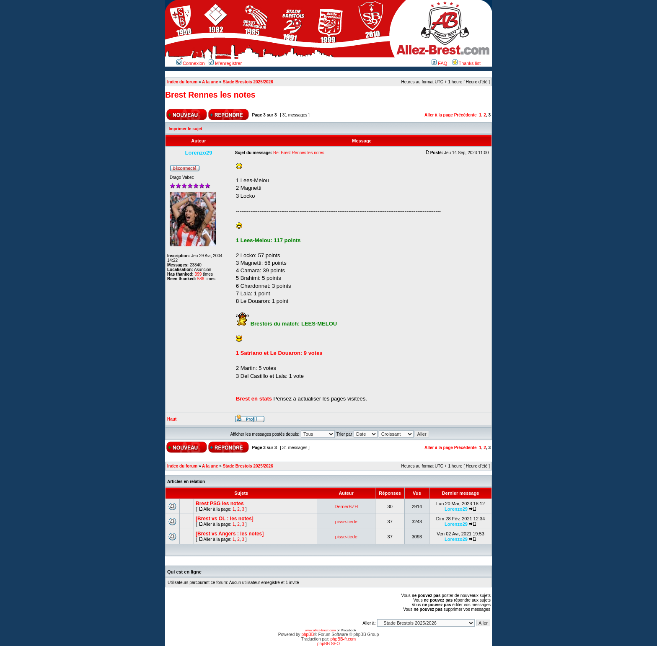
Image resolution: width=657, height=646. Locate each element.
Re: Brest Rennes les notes (298, 152)
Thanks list (467, 63)
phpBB (307, 634)
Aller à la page (438, 115)
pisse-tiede (346, 521)
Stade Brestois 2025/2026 (248, 82)
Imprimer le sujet (185, 129)
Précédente (465, 115)
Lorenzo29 (456, 509)
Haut (171, 419)
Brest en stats (254, 398)
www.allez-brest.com (320, 630)
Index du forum (182, 82)
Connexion (190, 63)
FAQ (439, 63)
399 (198, 274)
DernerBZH (346, 506)
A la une (210, 82)
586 (200, 278)
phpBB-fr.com (343, 639)
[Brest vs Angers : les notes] (230, 534)
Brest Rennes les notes (210, 94)
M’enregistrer (225, 63)
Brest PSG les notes (220, 503)
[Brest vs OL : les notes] (224, 519)
